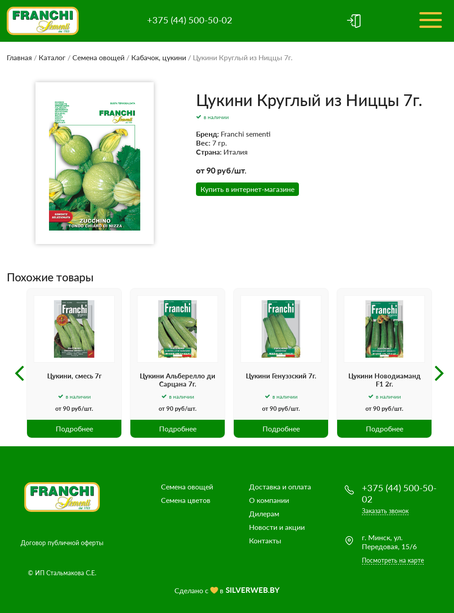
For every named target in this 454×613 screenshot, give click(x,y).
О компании (269, 500)
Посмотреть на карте (393, 560)
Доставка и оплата (280, 486)
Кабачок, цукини (158, 57)
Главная (19, 57)
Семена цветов (185, 500)
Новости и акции (277, 527)
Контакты (265, 540)
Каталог (52, 57)
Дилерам (264, 513)
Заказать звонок (385, 511)
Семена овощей (98, 57)
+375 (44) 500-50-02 (189, 19)
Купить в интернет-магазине (247, 189)
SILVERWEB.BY (253, 590)
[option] (74, 363)
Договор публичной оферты (62, 542)
